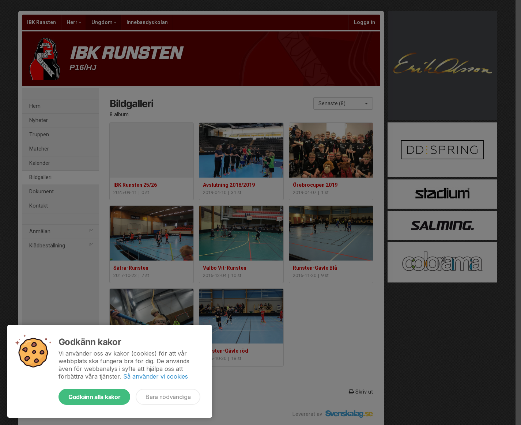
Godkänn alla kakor (94, 397)
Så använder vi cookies (155, 376)
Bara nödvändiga (168, 397)
